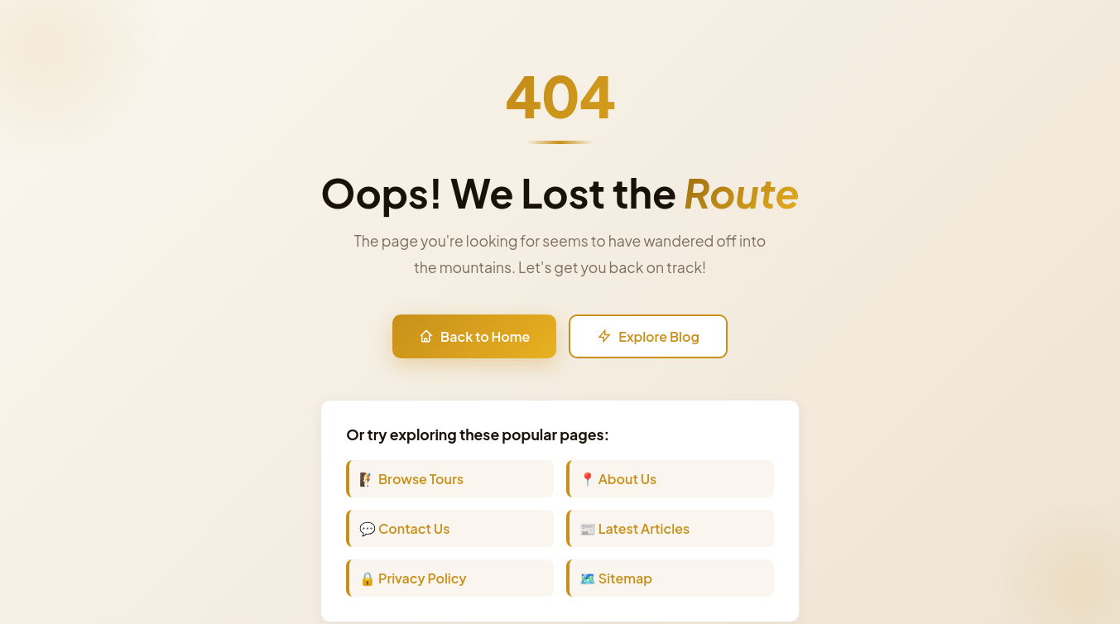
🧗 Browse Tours (411, 478)
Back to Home (474, 336)
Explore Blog (648, 336)
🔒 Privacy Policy (412, 578)
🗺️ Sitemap (615, 578)
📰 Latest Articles (634, 528)
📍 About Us (617, 478)
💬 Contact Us (404, 528)
